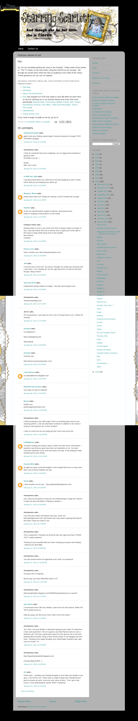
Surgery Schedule (104, 350)
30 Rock (37, 105)
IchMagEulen (29, 442)
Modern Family (62, 102)
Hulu (25, 97)
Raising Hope (38, 102)
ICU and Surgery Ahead (106, 333)
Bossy (26, 401)
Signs (99, 367)
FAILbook (27, 90)
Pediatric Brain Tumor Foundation (105, 118)
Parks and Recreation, (61, 105)
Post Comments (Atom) (37, 707)
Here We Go (102, 302)
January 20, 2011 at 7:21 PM (35, 304)
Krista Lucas (29, 249)
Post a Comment (27, 691)
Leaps (99, 312)
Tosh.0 (75, 105)
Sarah (26, 481)
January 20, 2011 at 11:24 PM (35, 456)
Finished (95, 73)
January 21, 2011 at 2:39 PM (35, 618)
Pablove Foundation (100, 130)
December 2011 (103, 184)
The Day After (102, 336)
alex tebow (28, 604)
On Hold (100, 264)
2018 (97, 161)
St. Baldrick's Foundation (102, 112)
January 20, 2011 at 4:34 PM (35, 217)
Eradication (101, 278)
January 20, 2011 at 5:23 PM (35, 275)
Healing (100, 315)
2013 (97, 175)
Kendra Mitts (29, 464)
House (77, 102)
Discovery (96, 83)
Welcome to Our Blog (100, 78)
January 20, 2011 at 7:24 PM (35, 321)
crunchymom (29, 372)
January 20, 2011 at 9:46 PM (35, 393)
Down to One (102, 251)
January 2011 (102, 222)
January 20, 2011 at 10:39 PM (35, 434)
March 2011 (102, 215)
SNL (72, 102)
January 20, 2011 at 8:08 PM (35, 345)
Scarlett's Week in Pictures (107, 353)
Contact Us (33, 49)
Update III (100, 292)
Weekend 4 (101, 254)
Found (99, 326)
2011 (97, 181)
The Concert (101, 225)
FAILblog (26, 87)
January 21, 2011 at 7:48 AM (35, 524)
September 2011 (104, 195)
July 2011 (101, 201)
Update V (100, 285)
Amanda (27, 329)
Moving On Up (102, 268)
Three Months (102, 275)
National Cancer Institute (102, 127)
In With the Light (30, 176)
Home (20, 49)
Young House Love (31, 114)
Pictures (100, 241)
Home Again (101, 244)
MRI (98, 356)
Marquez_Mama (30, 193)
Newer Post (24, 701)
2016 (97, 164)
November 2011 (103, 188)
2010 (97, 372)
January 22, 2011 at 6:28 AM (35, 664)
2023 (97, 154)
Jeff (25, 263)
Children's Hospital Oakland (103, 100)
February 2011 (103, 218)
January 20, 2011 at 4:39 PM (35, 241)
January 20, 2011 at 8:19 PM (35, 364)
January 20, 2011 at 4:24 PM (35, 142)
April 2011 (101, 212)
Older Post (81, 701)
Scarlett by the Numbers (106, 319)
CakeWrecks (28, 111)
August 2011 (102, 198)
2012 (97, 178)
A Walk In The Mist (104, 258)
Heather (27, 208)
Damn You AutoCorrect (32, 93)
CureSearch (97, 109)
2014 (97, 171)
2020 (97, 158)
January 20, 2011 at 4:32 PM (35, 200)
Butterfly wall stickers (33, 387)
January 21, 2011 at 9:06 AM (35, 548)
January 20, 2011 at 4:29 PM (35, 185)
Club (98, 360)
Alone (99, 309)
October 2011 (102, 191)
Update (95, 63)
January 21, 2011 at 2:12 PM (35, 596)
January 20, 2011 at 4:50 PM (35, 256)
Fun (98, 261)
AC (25, 672)
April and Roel (30, 283)
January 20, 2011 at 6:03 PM (35, 289)
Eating (99, 271)
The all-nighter (102, 346)
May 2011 (101, 208)
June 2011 (101, 205)
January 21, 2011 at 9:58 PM (35, 645)
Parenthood (28, 105)
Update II (100, 295)
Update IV (101, 288)
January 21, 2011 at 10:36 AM (35, 563)
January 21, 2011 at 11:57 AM (35, 582)
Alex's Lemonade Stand (101, 115)
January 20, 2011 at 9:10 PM (35, 379)
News (94, 68)
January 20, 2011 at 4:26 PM (35, 169)
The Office (46, 105)
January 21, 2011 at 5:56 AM (35, 505)
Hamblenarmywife (31, 133)
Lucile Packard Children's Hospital (105, 97)
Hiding (99, 237)
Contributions (102, 363)
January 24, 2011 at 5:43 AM (35, 686)
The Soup (27, 107)
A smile (100, 322)
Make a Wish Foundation (102, 121)
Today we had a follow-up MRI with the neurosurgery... (108, 233)
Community (50, 102)
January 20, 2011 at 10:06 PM (35, 410)
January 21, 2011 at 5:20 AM (35, 488)
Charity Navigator (99, 134)
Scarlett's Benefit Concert (107, 228)
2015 (97, 168)
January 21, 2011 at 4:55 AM (35, 473)
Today (99, 329)
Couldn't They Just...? (105, 305)
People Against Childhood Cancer (105, 124)
